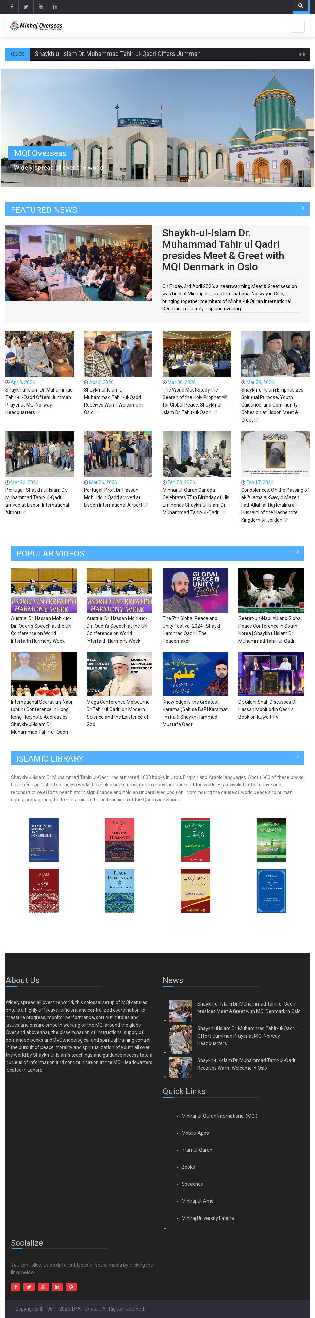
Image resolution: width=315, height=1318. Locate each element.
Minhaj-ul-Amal (198, 1201)
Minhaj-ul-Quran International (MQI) (220, 1116)
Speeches (192, 1184)
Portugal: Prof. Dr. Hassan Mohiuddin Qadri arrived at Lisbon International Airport (113, 497)
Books (188, 1167)
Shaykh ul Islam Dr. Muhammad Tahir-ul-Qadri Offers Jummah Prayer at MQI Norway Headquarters (167, 53)
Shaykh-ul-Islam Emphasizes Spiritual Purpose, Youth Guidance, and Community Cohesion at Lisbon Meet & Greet (272, 405)
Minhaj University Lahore (208, 1218)
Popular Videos (50, 553)
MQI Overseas (40, 153)
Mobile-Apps (195, 1133)
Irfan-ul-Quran (197, 1150)
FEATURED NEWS (44, 210)
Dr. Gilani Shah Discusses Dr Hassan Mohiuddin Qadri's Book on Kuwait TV (267, 709)
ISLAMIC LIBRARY (50, 759)
